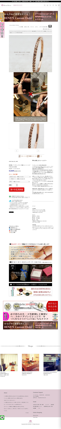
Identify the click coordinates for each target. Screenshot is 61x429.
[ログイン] (50, 5)
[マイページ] (53, 5)
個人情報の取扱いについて (37, 406)
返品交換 (52, 404)
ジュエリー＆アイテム (17, 31)
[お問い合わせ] (47, 5)
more (28, 412)
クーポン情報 (21, 26)
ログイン (36, 26)
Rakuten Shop (35, 415)
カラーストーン (26, 31)
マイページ (32, 26)
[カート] (56, 5)
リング (22, 31)
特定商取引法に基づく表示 (48, 406)
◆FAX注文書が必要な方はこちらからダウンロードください (19, 208)
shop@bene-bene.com (42, 397)
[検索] (45, 5)
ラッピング (47, 404)
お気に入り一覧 (26, 26)
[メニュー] (59, 5)
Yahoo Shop (35, 417)
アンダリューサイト (40, 31)
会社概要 (34, 408)
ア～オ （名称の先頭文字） (33, 31)
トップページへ (11, 31)
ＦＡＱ (39, 408)
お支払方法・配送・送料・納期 (38, 404)
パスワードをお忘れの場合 (43, 26)
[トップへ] (6, 5)
